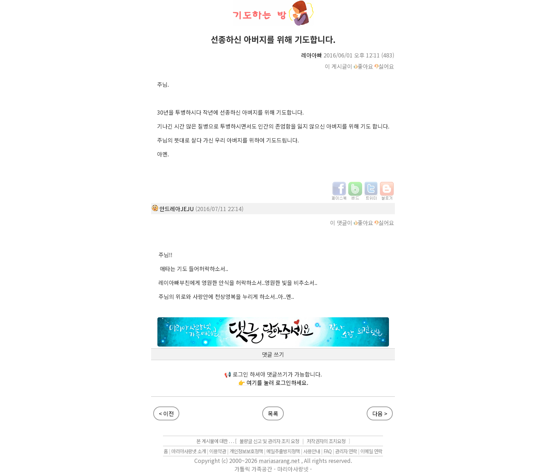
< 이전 (166, 413)
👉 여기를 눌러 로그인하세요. (273, 382)
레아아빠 (311, 55)
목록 (273, 413)
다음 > (379, 413)
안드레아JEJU (176, 208)
